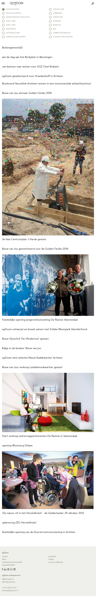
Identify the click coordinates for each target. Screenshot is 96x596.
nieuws (51, 559)
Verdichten (58, 17)
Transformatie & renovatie (18, 17)
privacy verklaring (55, 562)
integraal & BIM (8, 565)
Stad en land (58, 9)
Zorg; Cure (10, 21)
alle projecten (12, 9)
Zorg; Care (10, 25)
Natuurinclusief (13, 33)
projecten (52, 556)
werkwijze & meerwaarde (12, 562)
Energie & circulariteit (16, 37)
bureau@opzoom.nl (10, 590)
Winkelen (57, 25)
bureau (5, 556)
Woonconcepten (13, 13)
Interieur (57, 21)
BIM (54, 29)
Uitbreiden (57, 13)
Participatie (11, 29)
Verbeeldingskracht (62, 33)
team (4, 559)
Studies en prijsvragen (63, 37)
